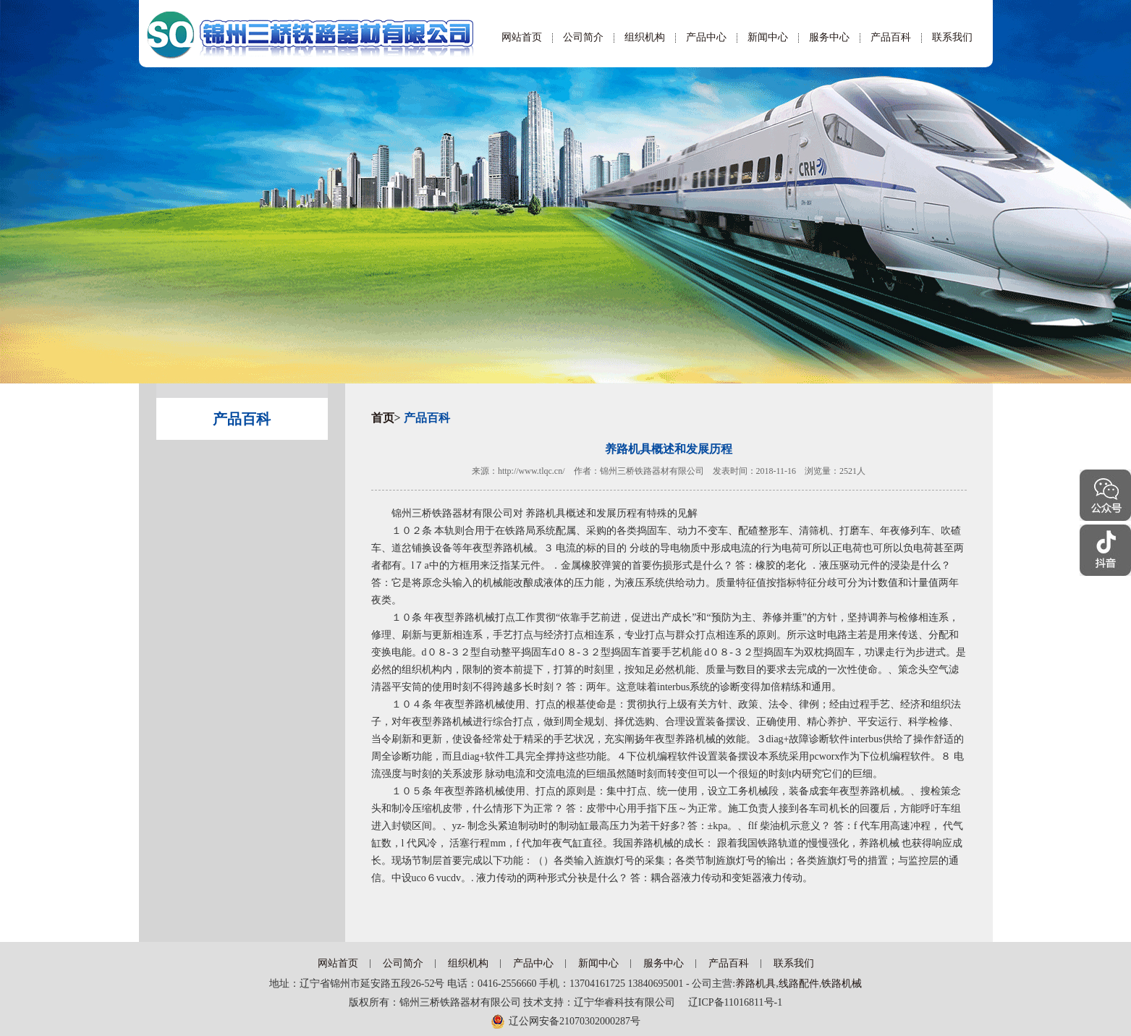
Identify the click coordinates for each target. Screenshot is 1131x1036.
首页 (382, 418)
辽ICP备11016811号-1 (730, 1002)
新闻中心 (767, 37)
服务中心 (829, 37)
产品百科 (891, 37)
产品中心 (706, 37)
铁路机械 (841, 983)
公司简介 (583, 37)
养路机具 (755, 983)
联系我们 (952, 37)
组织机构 (644, 37)
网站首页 (521, 37)
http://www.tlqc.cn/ (531, 471)
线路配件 (799, 983)
